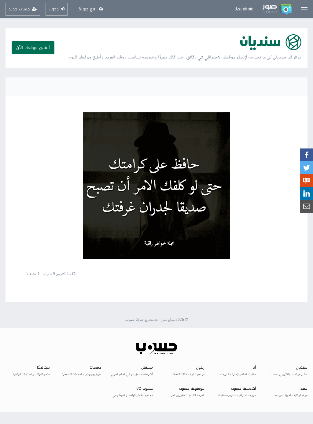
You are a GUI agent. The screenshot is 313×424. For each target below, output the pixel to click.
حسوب (130, 320)
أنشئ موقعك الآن (33, 47)
